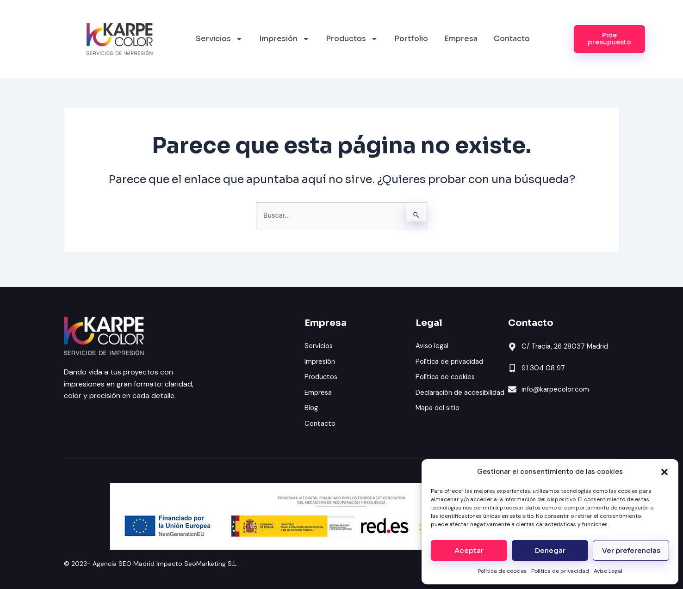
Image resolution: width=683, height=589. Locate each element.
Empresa (461, 38)
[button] (664, 472)
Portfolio (411, 38)
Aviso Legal (608, 571)
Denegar (550, 550)
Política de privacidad (560, 571)
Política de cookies (502, 571)
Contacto (512, 38)
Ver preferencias (631, 550)
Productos (352, 39)
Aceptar (469, 550)
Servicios (219, 39)
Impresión (284, 39)
